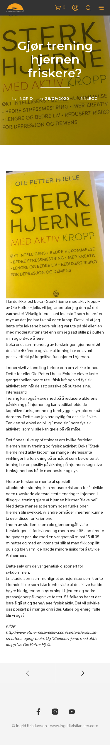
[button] (60, 7)
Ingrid (25, 98)
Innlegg (88, 98)
